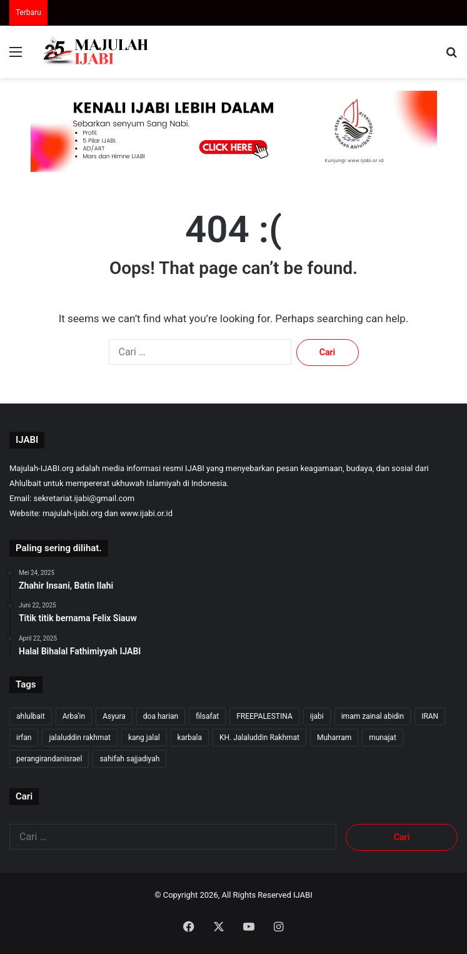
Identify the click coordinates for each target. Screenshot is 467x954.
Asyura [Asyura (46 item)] (114, 716)
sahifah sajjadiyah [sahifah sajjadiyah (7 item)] (129, 758)
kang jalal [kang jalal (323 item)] (144, 737)
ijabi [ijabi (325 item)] (317, 716)
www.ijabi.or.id (146, 513)
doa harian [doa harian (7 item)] (160, 716)
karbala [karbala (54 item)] (190, 737)
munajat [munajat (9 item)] (382, 737)
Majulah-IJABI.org (41, 468)
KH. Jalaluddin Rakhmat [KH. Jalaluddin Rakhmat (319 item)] (259, 737)
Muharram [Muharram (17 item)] (334, 737)
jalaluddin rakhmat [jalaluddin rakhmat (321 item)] (79, 737)
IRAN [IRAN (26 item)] (429, 716)
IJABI (303, 895)
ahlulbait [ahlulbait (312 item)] (30, 716)
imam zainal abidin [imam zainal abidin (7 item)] (372, 716)
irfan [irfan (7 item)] (23, 737)
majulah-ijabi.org (73, 513)
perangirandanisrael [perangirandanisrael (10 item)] (49, 758)
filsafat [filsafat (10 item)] (207, 716)
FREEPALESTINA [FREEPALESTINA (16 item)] (264, 716)
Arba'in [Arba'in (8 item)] (74, 716)
